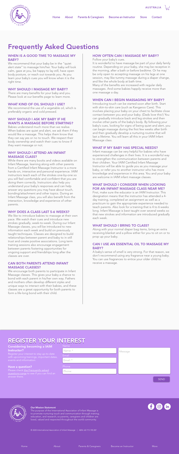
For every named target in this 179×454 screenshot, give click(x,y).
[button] (168, 7)
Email (66, 355)
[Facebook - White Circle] (151, 406)
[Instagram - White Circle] (159, 406)
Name (66, 346)
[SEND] (161, 379)
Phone (66, 366)
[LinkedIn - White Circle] (167, 406)
